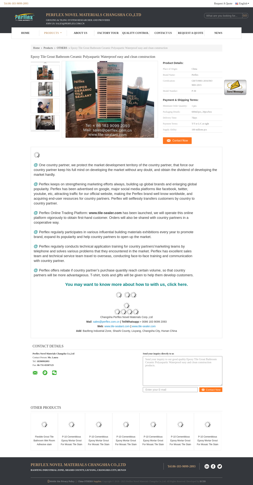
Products (53, 33)
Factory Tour (107, 33)
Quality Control (135, 33)
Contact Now (180, 140)
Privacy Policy (67, 481)
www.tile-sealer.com (144, 326)
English (244, 3)
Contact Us (163, 33)
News (218, 33)
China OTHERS (85, 481)
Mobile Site (53, 481)
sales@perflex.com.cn (106, 321)
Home (25, 33)
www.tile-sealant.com (117, 326)
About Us (80, 33)
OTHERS (62, 48)
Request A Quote (223, 3)
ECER (203, 481)
